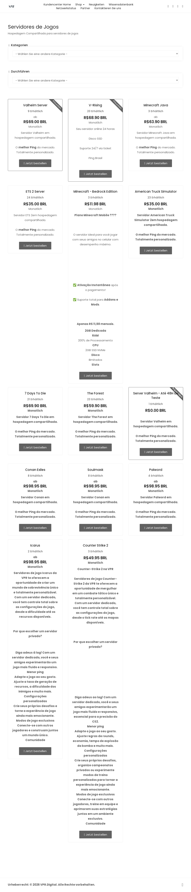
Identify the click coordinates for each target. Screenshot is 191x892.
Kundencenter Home (57, 4)
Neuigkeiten (96, 4)
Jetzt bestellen (35, 163)
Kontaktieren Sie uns (108, 8)
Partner (85, 8)
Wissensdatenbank (121, 4)
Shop (79, 4)
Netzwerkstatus (66, 8)
